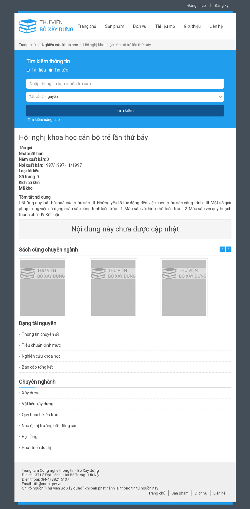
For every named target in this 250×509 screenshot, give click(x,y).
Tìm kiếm (125, 110)
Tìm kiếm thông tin (48, 61)
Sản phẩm (114, 26)
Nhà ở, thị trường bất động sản (50, 425)
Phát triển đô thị (36, 447)
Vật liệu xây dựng (37, 403)
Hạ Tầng (29, 436)
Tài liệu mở (165, 26)
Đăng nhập (196, 5)
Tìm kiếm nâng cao (44, 119)
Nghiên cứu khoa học (60, 45)
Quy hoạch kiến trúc (40, 414)
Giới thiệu (192, 26)
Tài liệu (39, 70)
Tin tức (61, 70)
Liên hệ (216, 26)
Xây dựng (31, 392)
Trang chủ (87, 26)
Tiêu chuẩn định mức (41, 345)
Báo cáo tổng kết (37, 367)
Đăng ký (221, 5)
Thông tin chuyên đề (40, 334)
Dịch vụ (139, 26)
